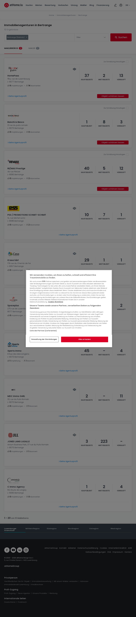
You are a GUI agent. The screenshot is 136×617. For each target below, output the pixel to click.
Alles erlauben (84, 339)
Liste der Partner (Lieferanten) (43, 331)
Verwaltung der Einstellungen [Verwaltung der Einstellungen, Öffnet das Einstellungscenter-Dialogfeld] (44, 339)
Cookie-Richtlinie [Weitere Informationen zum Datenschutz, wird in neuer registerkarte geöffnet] (55, 302)
